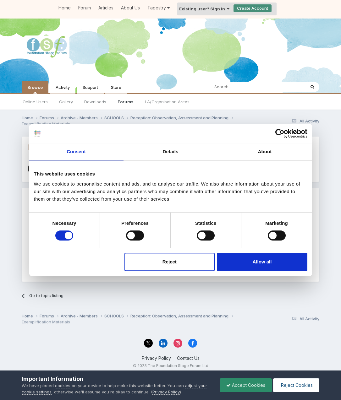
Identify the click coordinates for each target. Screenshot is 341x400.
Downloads (95, 101)
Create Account (252, 8)
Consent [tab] (76, 151)
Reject (169, 261)
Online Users (35, 101)
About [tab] (265, 151)
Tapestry (158, 7)
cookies (62, 385)
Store (116, 87)
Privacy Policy (156, 358)
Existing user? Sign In (204, 8)
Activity (63, 87)
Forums (126, 101)
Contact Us (188, 358)
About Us (130, 7)
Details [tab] (171, 151)
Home (64, 7)
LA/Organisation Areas (167, 101)
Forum (84, 7)
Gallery (66, 101)
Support (90, 87)
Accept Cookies (245, 385)
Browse (35, 89)
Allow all (262, 261)
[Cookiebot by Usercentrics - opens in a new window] (279, 133)
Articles (105, 7)
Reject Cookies (296, 385)
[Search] (241, 87)
